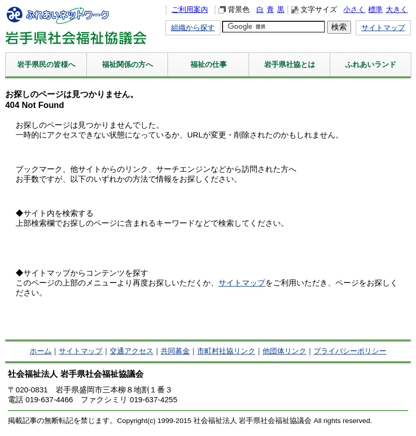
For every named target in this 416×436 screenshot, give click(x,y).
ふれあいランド (370, 64)
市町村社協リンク (226, 351)
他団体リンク (284, 351)
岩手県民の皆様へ (46, 64)
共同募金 (175, 351)
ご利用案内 (190, 9)
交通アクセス (131, 351)
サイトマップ (383, 28)
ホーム (40, 351)
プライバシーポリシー (350, 351)
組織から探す (193, 28)
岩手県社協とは (289, 64)
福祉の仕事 (208, 64)
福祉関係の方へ (127, 64)
